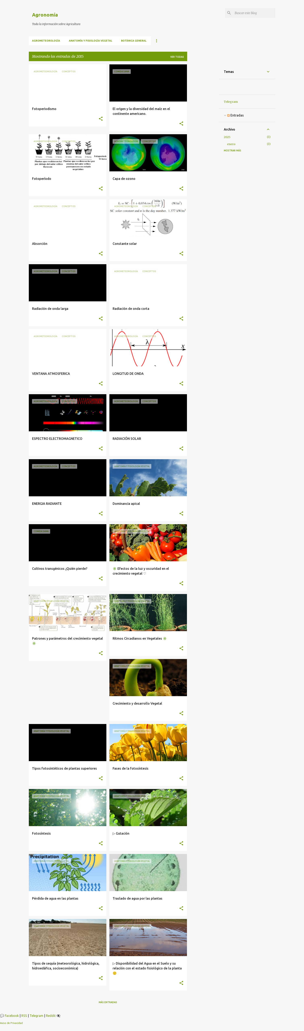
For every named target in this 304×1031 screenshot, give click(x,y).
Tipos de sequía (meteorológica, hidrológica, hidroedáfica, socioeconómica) (65, 966)
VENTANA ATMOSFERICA (51, 373)
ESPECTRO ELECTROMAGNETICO (57, 438)
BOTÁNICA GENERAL (133, 40)
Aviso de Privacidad (11, 1023)
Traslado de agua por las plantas (137, 898)
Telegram (231, 102)
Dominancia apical (126, 503)
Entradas (235, 115)
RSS (24, 1015)
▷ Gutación (121, 833)
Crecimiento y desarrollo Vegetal (137, 703)
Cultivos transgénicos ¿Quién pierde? (59, 568)
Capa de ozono (124, 178)
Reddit (51, 1015)
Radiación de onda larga (50, 308)
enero (231, 144)
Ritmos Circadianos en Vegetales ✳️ (140, 638)
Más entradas (108, 1002)
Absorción (39, 243)
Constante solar (125, 243)
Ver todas (177, 57)
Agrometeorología (46, 40)
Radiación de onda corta (131, 308)
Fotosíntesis (41, 833)
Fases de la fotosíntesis (130, 768)
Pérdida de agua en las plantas (55, 898)
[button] (100, 119)
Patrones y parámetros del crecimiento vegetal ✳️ (67, 641)
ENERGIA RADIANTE (47, 503)
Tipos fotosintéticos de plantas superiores (64, 768)
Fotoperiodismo (44, 109)
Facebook (12, 1015)
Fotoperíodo (41, 178)
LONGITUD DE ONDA (128, 373)
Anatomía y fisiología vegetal (90, 40)
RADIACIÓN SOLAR (127, 438)
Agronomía (45, 15)
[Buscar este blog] (254, 13)
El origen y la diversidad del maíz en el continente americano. (141, 111)
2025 (227, 137)
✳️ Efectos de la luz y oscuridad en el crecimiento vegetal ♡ (141, 571)
